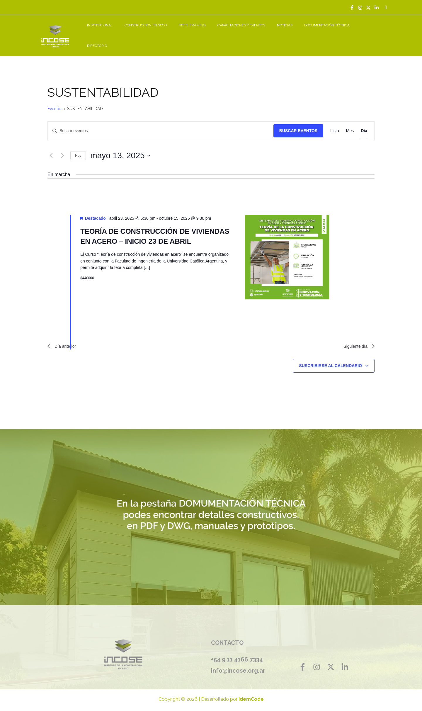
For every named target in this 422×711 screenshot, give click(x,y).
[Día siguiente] (62, 149)
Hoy (78, 149)
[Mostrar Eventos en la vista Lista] (334, 124)
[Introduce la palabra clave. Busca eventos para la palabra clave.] (160, 124)
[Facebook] (352, 7)
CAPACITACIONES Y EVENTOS (257, 32)
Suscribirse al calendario (330, 360)
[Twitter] (368, 7)
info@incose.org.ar (240, 665)
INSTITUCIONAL (130, 32)
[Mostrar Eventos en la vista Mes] (350, 124)
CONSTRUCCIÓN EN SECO (171, 32)
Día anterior (63, 340)
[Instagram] (360, 7)
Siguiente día (357, 340)
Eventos (54, 102)
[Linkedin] (376, 7)
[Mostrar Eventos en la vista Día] (364, 124)
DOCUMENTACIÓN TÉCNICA (333, 32)
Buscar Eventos (298, 124)
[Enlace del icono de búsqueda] (386, 7)
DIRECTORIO (373, 32)
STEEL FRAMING (213, 32)
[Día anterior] (51, 149)
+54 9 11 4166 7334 (237, 654)
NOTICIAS (296, 32)
